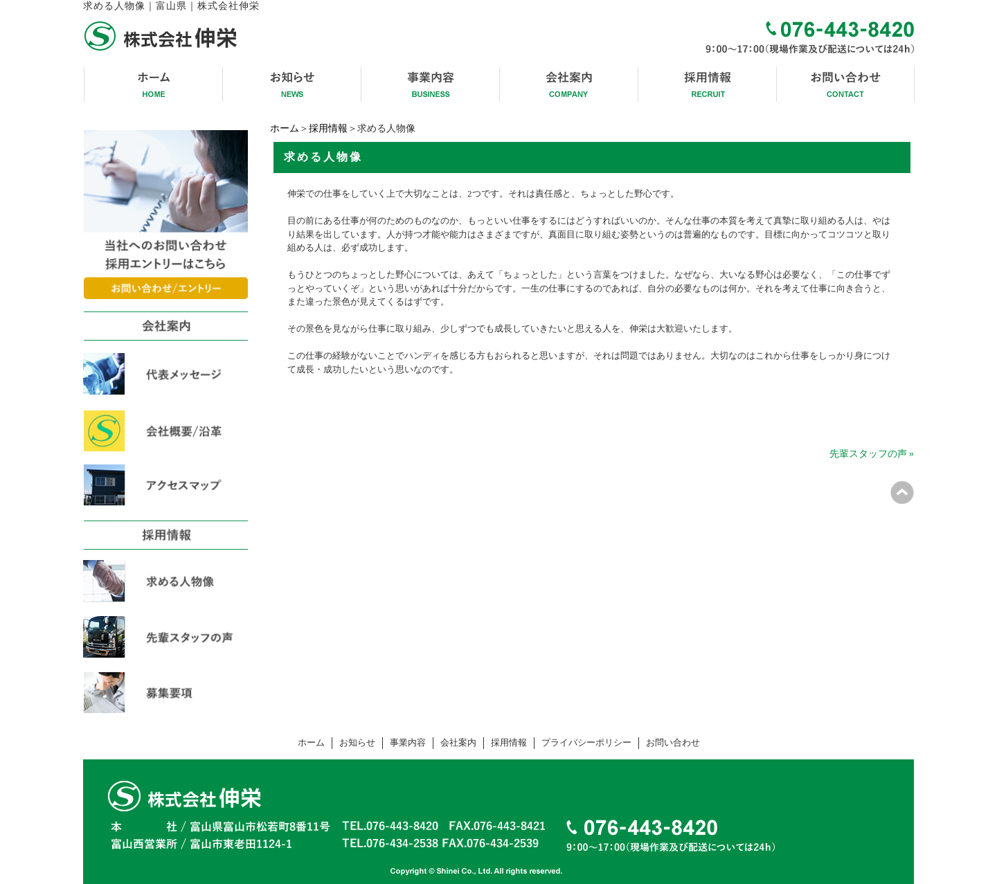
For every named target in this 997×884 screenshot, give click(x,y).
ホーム (284, 128)
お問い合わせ (673, 743)
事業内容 (408, 743)
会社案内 (458, 743)
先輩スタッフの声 (868, 454)
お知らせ (357, 743)
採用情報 (328, 128)
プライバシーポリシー (586, 743)
